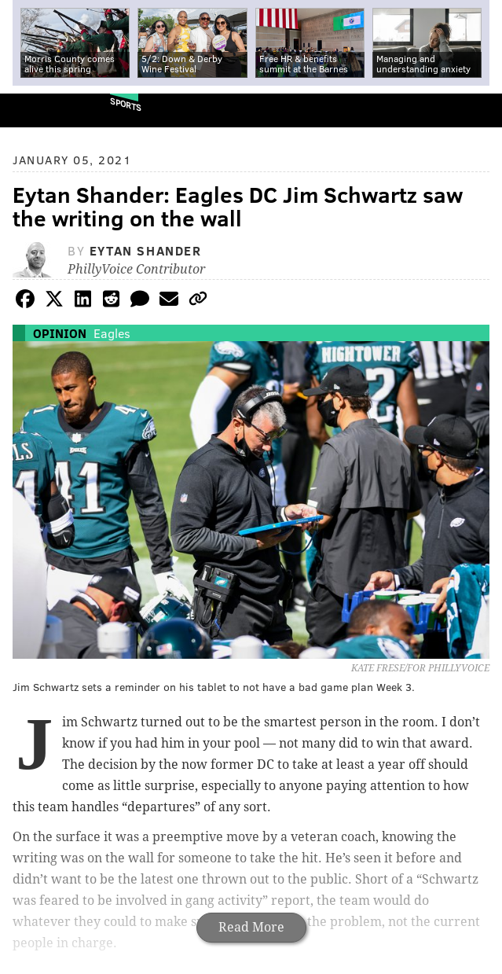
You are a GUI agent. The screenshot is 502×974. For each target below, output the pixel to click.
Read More (251, 927)
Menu (476, 110)
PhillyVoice (38, 109)
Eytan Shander (146, 250)
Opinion (59, 333)
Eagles (111, 333)
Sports (125, 104)
